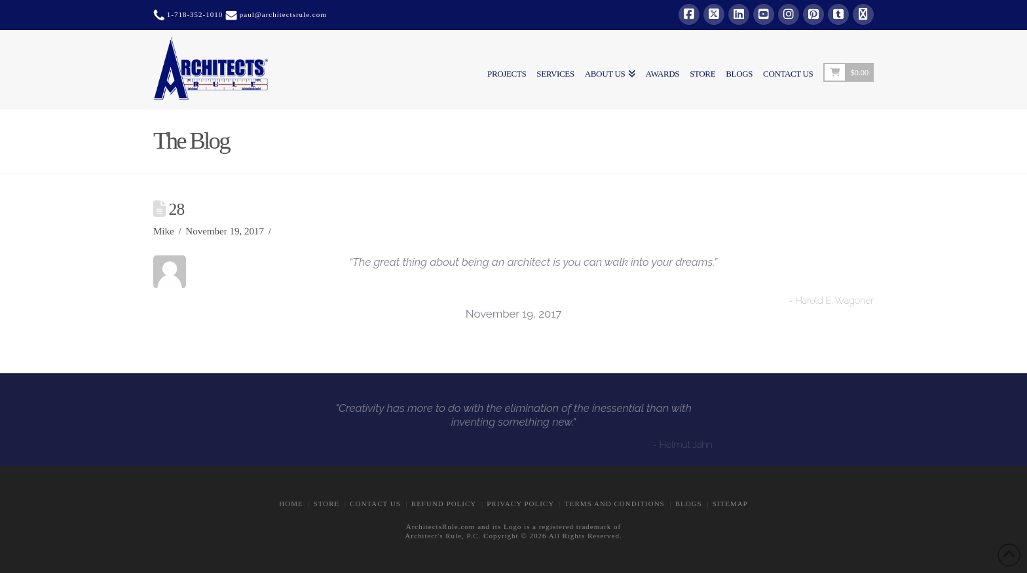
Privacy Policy (520, 504)
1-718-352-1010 (193, 14)
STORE (327, 504)
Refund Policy (443, 504)
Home (291, 504)
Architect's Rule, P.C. (443, 536)
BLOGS (688, 504)
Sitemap (730, 504)
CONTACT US (375, 504)
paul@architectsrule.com (283, 14)
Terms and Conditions (615, 504)
